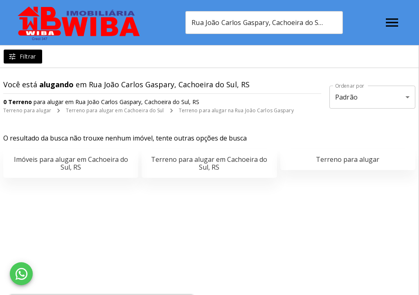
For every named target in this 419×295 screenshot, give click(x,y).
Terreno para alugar (27, 110)
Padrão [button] (346, 97)
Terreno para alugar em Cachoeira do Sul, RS (209, 163)
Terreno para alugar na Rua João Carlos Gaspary (236, 110)
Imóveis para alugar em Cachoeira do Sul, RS (71, 163)
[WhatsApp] (21, 273)
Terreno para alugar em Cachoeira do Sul (115, 110)
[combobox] (264, 22)
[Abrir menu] (392, 22)
